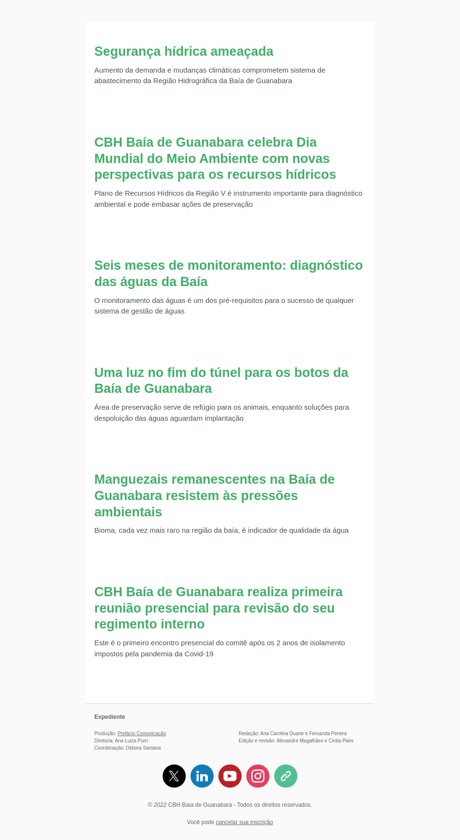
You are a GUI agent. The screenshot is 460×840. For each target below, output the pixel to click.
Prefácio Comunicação (141, 733)
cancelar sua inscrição (244, 822)
